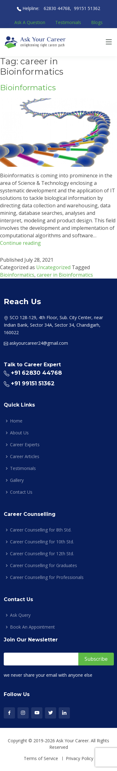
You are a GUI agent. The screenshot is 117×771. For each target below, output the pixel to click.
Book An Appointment (32, 627)
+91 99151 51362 (33, 383)
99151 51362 (87, 8)
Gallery (17, 480)
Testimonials (68, 22)
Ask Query (20, 615)
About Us (19, 433)
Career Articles (24, 456)
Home (16, 421)
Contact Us (21, 492)
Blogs (97, 22)
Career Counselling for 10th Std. (42, 542)
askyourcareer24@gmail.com (38, 343)
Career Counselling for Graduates (43, 565)
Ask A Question (29, 22)
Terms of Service (41, 758)
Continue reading (20, 243)
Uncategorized (53, 267)
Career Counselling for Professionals (47, 577)
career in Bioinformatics (65, 274)
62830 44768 (56, 8)
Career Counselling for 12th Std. (42, 553)
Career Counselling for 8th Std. (40, 530)
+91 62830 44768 (36, 372)
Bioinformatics (28, 87)
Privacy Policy (79, 758)
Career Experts (25, 444)
